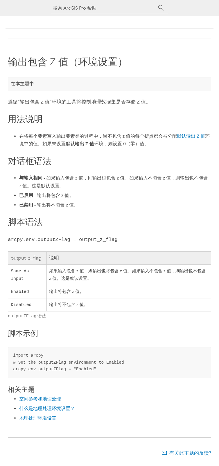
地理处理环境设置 (37, 420)
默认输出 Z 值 (191, 136)
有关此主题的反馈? (190, 455)
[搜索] (161, 8)
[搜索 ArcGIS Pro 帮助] (103, 8)
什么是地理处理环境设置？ (47, 410)
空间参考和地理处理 (40, 400)
